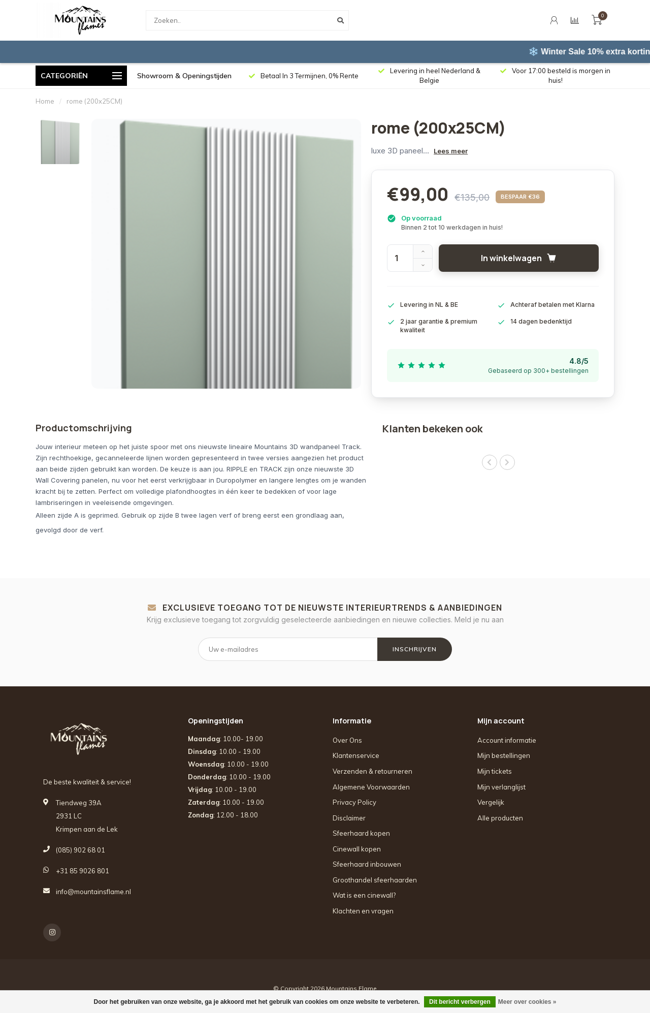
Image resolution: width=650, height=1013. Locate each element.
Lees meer (451, 151)
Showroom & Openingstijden (184, 75)
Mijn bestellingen (503, 755)
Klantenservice (356, 755)
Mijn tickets (494, 771)
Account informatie (506, 740)
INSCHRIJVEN (415, 649)
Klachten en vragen (363, 911)
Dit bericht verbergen (460, 1001)
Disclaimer (349, 818)
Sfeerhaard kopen (361, 833)
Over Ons (347, 740)
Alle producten (500, 818)
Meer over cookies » (527, 1001)
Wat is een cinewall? (364, 895)
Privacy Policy (354, 802)
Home (45, 101)
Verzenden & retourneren (372, 771)
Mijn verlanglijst (501, 787)
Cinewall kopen (357, 849)
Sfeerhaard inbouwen (367, 864)
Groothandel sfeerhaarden (375, 880)
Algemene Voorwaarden (371, 787)
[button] (489, 462)
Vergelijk (490, 802)
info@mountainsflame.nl (93, 892)
